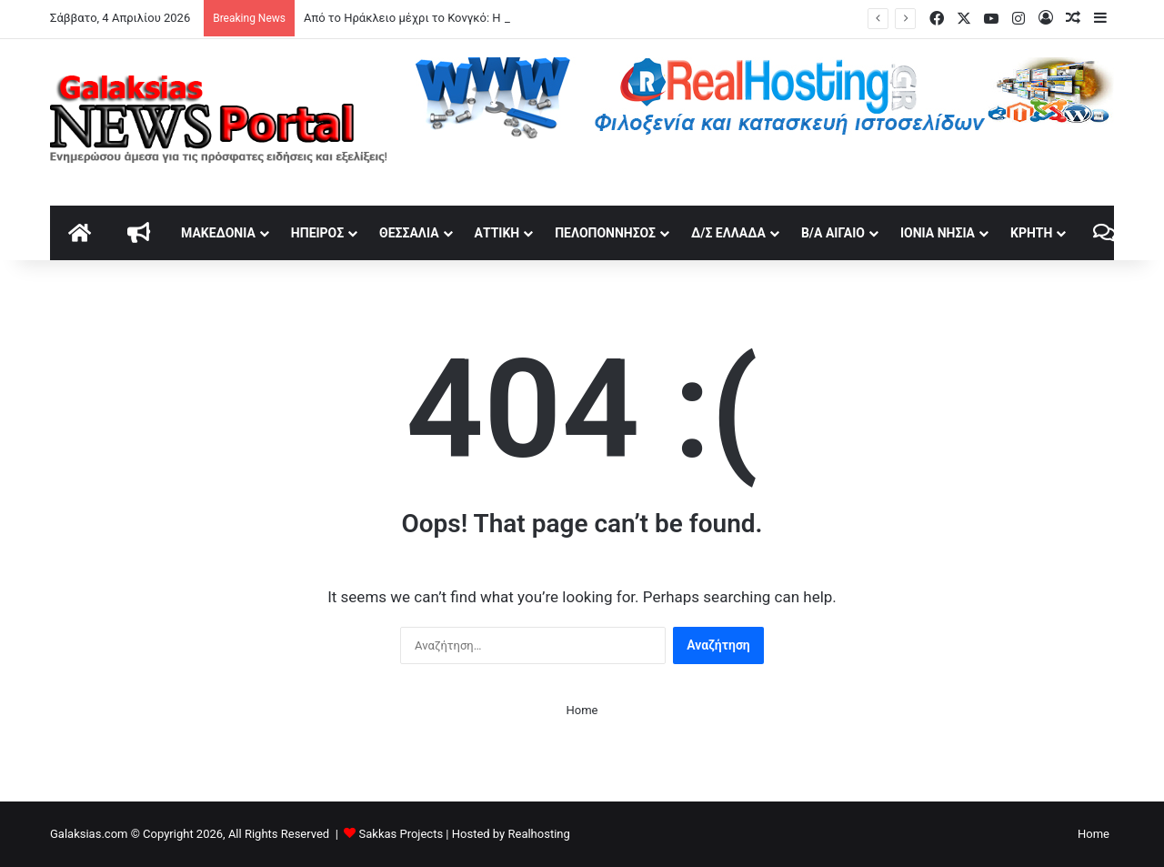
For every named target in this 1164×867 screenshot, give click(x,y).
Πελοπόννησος (605, 233)
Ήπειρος (317, 233)
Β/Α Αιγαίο (833, 233)
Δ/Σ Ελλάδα (728, 233)
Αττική (497, 233)
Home (582, 710)
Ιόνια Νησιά (937, 233)
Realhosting (538, 834)
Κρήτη (1031, 233)
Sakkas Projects (401, 834)
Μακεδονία (218, 233)
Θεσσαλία (408, 233)
